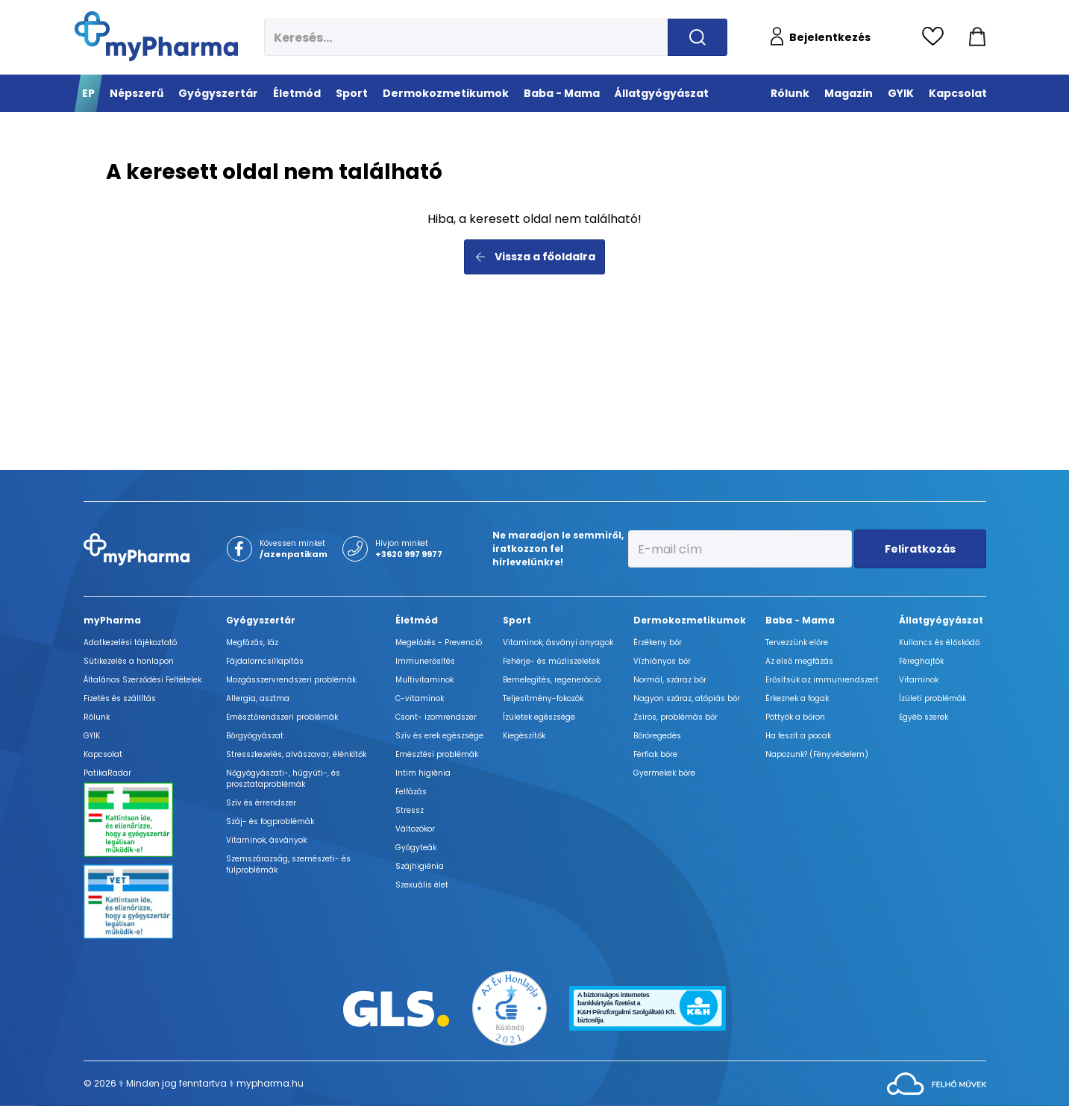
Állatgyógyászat (941, 620)
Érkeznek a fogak (797, 698)
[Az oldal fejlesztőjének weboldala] (936, 1082)
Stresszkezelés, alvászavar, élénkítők (296, 754)
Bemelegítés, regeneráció (552, 679)
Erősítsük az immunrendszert (822, 679)
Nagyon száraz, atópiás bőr (686, 698)
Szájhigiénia (419, 866)
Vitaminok (918, 679)
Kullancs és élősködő (939, 642)
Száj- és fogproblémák (270, 821)
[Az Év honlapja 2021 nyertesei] (509, 1007)
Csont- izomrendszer (436, 717)
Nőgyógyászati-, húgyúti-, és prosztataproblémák (283, 778)
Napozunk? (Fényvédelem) (816, 754)
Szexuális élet (421, 884)
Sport (517, 620)
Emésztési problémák (436, 754)
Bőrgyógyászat (254, 735)
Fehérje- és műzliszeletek (551, 661)
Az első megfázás (799, 661)
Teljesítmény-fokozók (543, 698)
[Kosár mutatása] (977, 37)
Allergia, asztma (257, 698)
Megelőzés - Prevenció (438, 642)
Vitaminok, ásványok (266, 840)
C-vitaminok (419, 698)
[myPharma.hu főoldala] (156, 36)
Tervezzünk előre (796, 642)
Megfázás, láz (252, 642)
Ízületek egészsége (539, 717)
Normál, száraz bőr (669, 679)
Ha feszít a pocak (798, 735)
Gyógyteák (415, 847)
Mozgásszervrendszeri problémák (291, 679)
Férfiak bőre (655, 754)
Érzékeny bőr (657, 642)
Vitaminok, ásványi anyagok (558, 642)
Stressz (409, 810)
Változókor (415, 829)
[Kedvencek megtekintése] (936, 37)
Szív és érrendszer (261, 802)
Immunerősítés (425, 661)
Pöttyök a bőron (795, 717)
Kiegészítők (524, 735)
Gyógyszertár (260, 620)
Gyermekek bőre (664, 773)
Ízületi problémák (932, 698)
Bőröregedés (657, 735)
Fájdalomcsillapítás (265, 661)
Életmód (416, 620)
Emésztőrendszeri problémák (282, 717)
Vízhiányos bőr (662, 661)
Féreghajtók (921, 661)
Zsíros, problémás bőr (675, 717)
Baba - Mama (800, 620)
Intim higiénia (423, 773)
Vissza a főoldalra (534, 256)
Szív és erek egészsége (439, 735)
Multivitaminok (424, 679)
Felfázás (411, 791)
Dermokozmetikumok (689, 620)
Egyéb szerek (923, 717)
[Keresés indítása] (697, 37)
